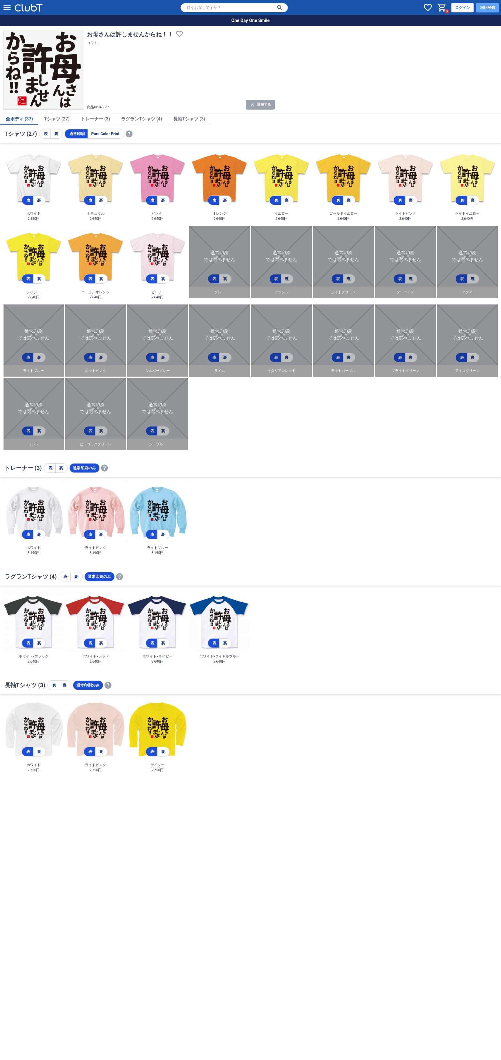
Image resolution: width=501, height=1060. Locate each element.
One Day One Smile (250, 20)
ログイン (462, 7)
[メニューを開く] (7, 7)
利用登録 (487, 7)
